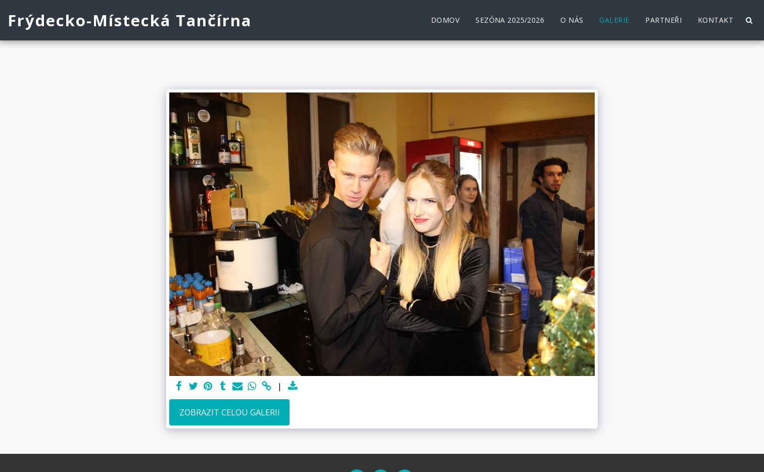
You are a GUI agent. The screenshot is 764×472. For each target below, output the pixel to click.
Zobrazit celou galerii (229, 412)
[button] (749, 20)
